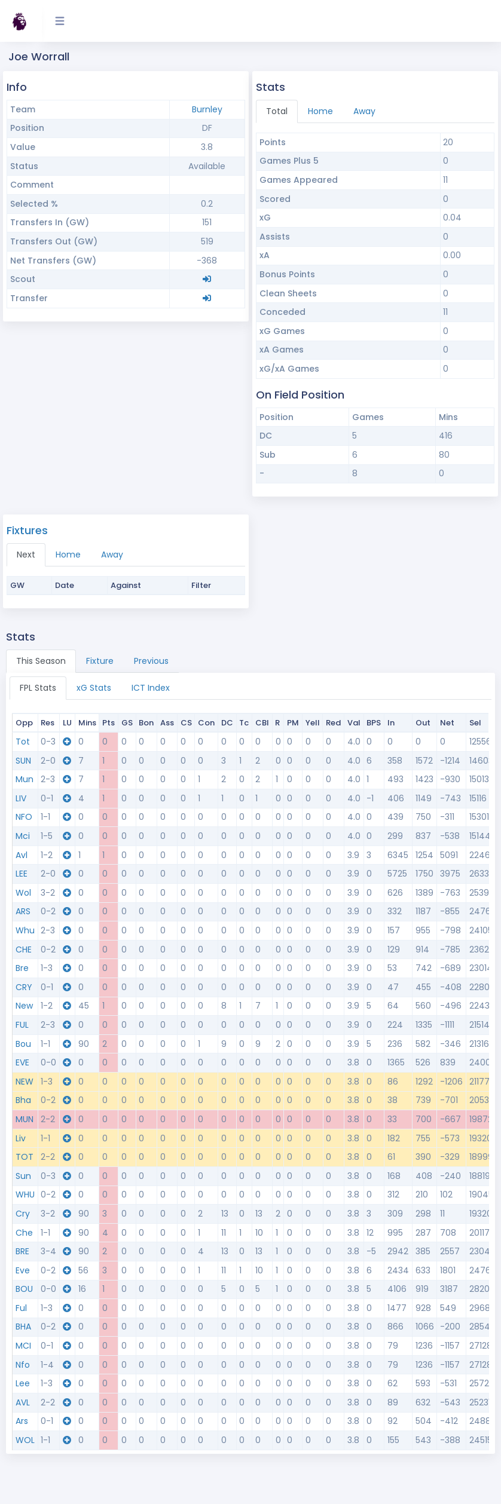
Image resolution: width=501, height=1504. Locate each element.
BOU (24, 1289)
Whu (25, 930)
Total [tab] (277, 111)
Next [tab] (26, 554)
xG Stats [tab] (94, 688)
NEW (24, 1082)
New (24, 1006)
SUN (23, 761)
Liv (21, 1138)
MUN (24, 1119)
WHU (25, 1194)
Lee (23, 1383)
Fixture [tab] (100, 661)
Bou (23, 1044)
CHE (24, 949)
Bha (23, 1100)
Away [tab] (364, 111)
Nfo (23, 1365)
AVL (23, 1402)
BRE (22, 1251)
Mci (23, 836)
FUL (22, 1025)
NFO (24, 817)
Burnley (207, 109)
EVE (22, 1062)
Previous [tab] (151, 661)
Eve (23, 1270)
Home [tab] (320, 111)
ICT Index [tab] (151, 688)
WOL (25, 1440)
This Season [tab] (41, 661)
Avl (22, 855)
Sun (23, 1176)
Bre (22, 968)
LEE (22, 874)
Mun (24, 779)
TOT (24, 1157)
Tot (23, 742)
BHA (23, 1327)
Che (24, 1233)
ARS (23, 911)
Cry (23, 1214)
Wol (23, 893)
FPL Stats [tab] (38, 688)
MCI (23, 1346)
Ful (21, 1308)
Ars (22, 1421)
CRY (24, 987)
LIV (21, 798)
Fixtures (27, 530)
